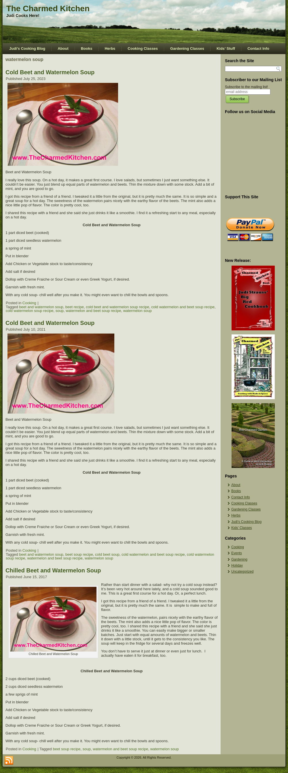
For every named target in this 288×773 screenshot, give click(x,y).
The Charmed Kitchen (48, 8)
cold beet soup (107, 554)
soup (60, 311)
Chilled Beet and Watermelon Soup (53, 570)
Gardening (239, 559)
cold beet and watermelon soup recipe (117, 307)
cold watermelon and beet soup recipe (183, 307)
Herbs (110, 48)
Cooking (29, 303)
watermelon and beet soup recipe (93, 311)
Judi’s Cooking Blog (27, 48)
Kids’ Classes (241, 528)
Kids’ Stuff (226, 48)
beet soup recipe (79, 554)
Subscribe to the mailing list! (246, 87)
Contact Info (258, 48)
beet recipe (74, 307)
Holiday (237, 565)
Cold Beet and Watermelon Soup (49, 72)
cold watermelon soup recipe (29, 311)
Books (86, 48)
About (63, 48)
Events (236, 553)
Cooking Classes (143, 48)
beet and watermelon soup (41, 307)
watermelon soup (137, 311)
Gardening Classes (187, 48)
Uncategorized (242, 572)
